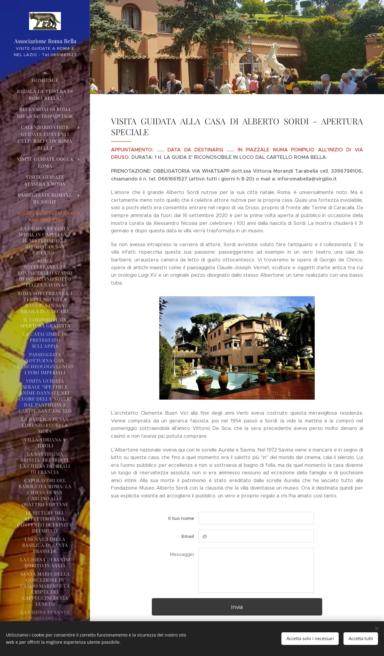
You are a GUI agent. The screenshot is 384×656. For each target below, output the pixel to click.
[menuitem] (45, 80)
